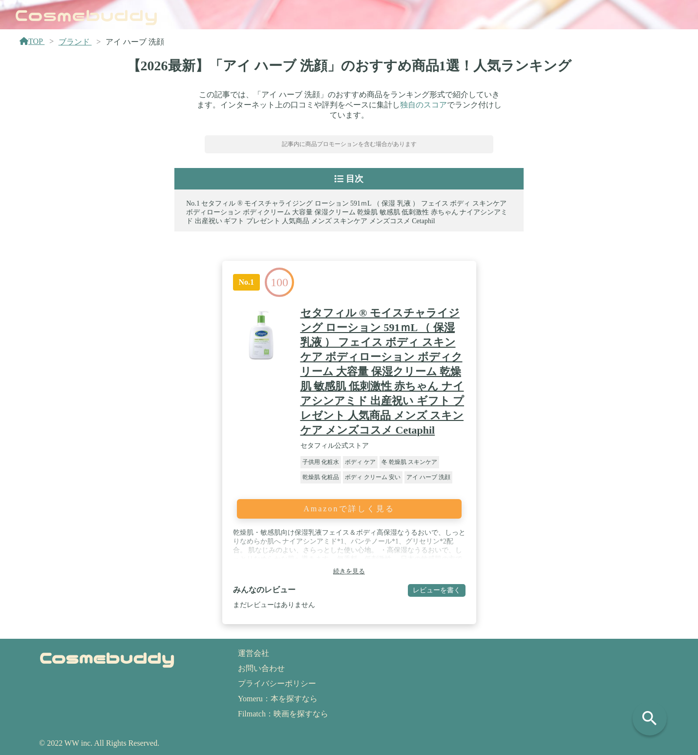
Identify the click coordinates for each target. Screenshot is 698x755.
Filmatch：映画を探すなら (283, 714)
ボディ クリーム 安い (373, 477)
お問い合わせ (261, 668)
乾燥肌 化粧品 (320, 477)
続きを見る (349, 571)
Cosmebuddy (86, 14)
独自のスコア (423, 105)
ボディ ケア (360, 462)
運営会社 (253, 653)
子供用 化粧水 (320, 462)
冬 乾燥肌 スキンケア (409, 462)
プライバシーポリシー (277, 683)
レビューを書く (437, 590)
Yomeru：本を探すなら (277, 698)
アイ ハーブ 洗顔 (428, 477)
